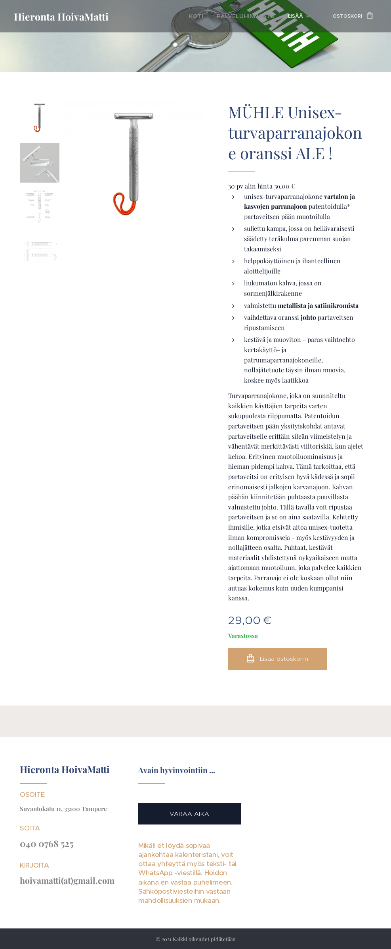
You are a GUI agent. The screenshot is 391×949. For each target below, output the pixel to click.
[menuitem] (153, 16)
